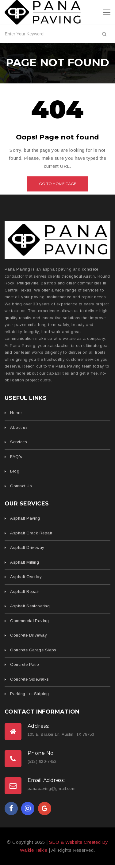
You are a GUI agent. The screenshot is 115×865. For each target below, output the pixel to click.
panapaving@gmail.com (51, 788)
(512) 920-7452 (42, 761)
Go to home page (57, 183)
